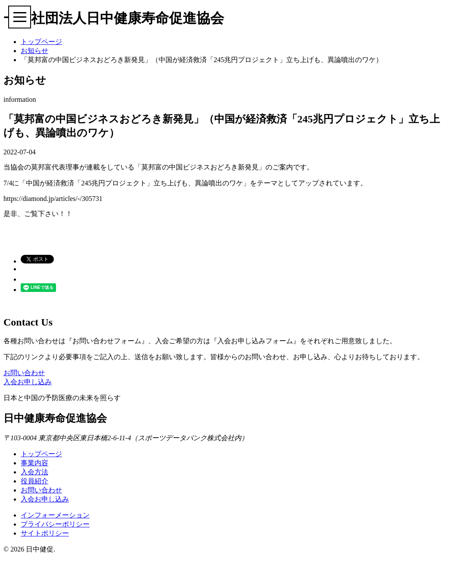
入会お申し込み (27, 381)
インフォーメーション (55, 515)
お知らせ (34, 50)
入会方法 (34, 472)
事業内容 (34, 463)
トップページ (41, 41)
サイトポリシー (45, 533)
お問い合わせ (24, 372)
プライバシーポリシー (55, 524)
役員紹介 (34, 481)
